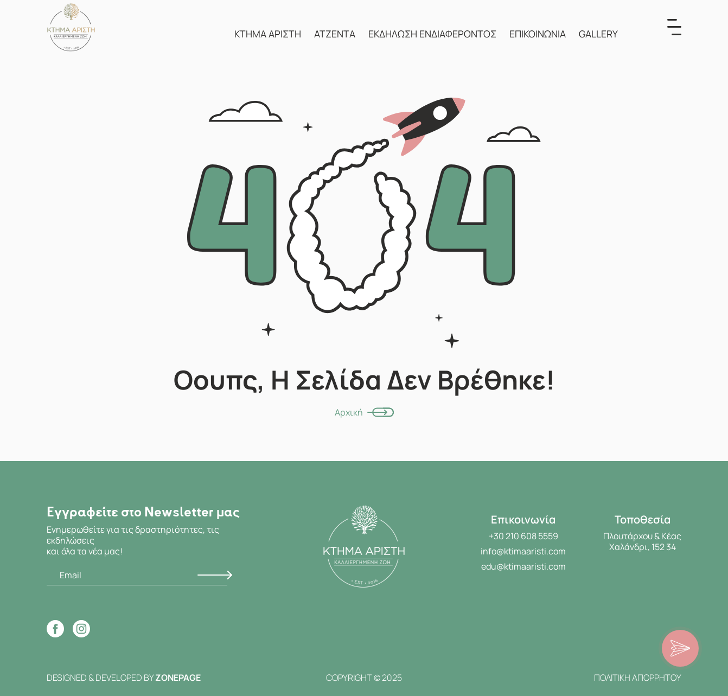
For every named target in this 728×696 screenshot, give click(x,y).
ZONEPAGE (178, 678)
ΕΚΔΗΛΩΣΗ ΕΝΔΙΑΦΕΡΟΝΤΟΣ (432, 33)
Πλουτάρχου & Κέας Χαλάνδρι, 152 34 (642, 541)
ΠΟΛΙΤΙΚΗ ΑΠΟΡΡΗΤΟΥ (637, 678)
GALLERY (598, 33)
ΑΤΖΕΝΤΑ (334, 33)
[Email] (137, 575)
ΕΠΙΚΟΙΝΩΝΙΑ (537, 33)
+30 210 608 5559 (523, 536)
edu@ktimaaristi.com (523, 566)
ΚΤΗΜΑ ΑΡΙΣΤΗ (267, 33)
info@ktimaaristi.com (523, 551)
